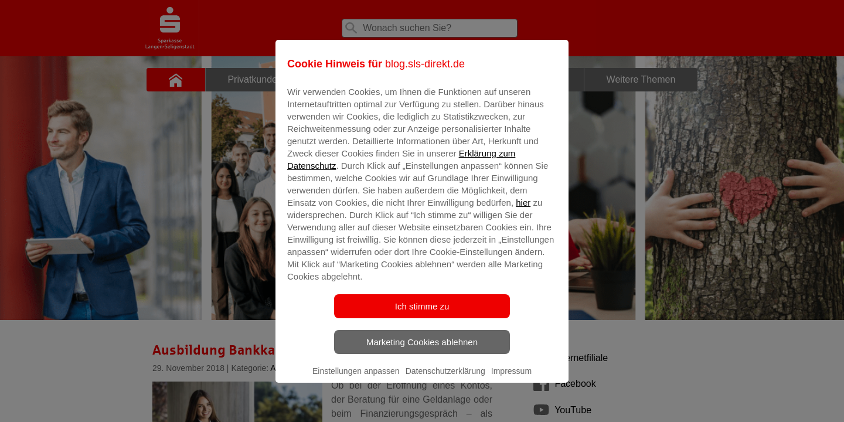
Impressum (511, 379)
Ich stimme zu (422, 314)
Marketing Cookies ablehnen (422, 350)
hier (523, 211)
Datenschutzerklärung (445, 379)
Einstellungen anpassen (356, 379)
